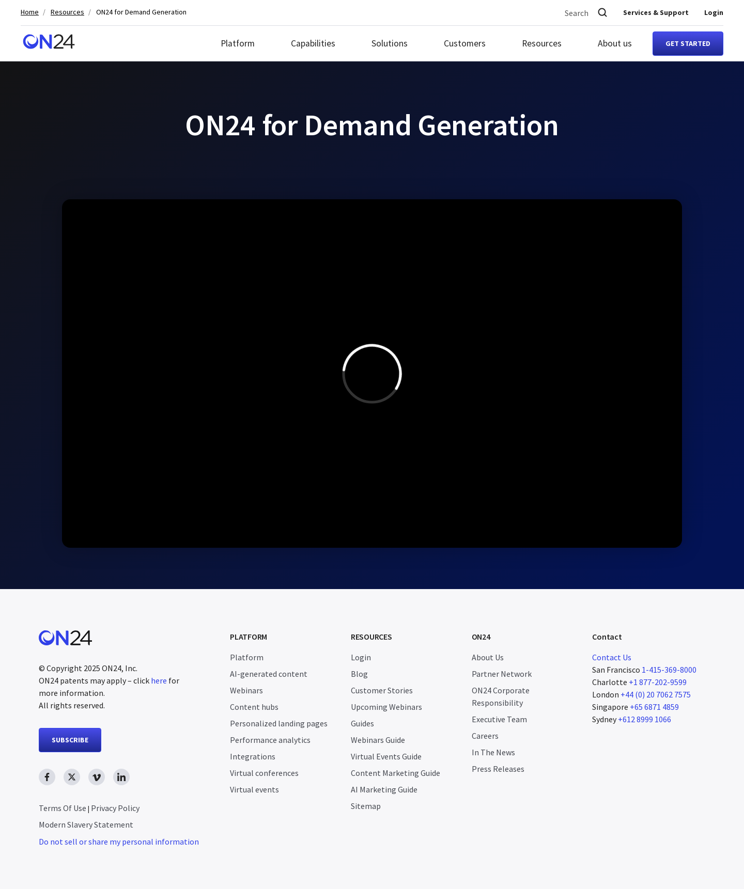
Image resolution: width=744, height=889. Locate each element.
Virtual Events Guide (386, 756)
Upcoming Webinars (386, 707)
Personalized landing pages (279, 723)
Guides (362, 723)
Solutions (389, 43)
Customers (465, 43)
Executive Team (499, 719)
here (159, 680)
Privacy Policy (115, 808)
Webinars (246, 690)
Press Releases (498, 769)
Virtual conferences (264, 773)
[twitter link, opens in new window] (72, 777)
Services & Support (656, 12)
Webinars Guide (378, 740)
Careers (485, 736)
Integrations (252, 756)
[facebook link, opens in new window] (47, 777)
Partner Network (502, 674)
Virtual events (254, 789)
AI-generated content (268, 674)
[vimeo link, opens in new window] (96, 777)
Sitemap (366, 806)
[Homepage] (49, 43)
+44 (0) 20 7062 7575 (656, 694)
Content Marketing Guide (395, 773)
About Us (488, 657)
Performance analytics (270, 740)
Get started (687, 43)
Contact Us (611, 657)
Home (30, 12)
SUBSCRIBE (70, 739)
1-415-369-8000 (669, 669)
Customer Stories (382, 690)
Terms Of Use (62, 808)
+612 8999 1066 (644, 719)
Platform (238, 43)
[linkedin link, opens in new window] (121, 777)
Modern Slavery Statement (86, 824)
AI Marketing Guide (384, 789)
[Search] (602, 13)
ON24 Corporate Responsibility (501, 696)
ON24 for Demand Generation (141, 12)
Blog (359, 674)
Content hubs (254, 707)
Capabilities (313, 43)
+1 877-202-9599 (658, 682)
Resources (67, 12)
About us (615, 43)
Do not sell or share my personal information (119, 841)
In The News (493, 752)
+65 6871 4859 (654, 707)
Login (713, 12)
